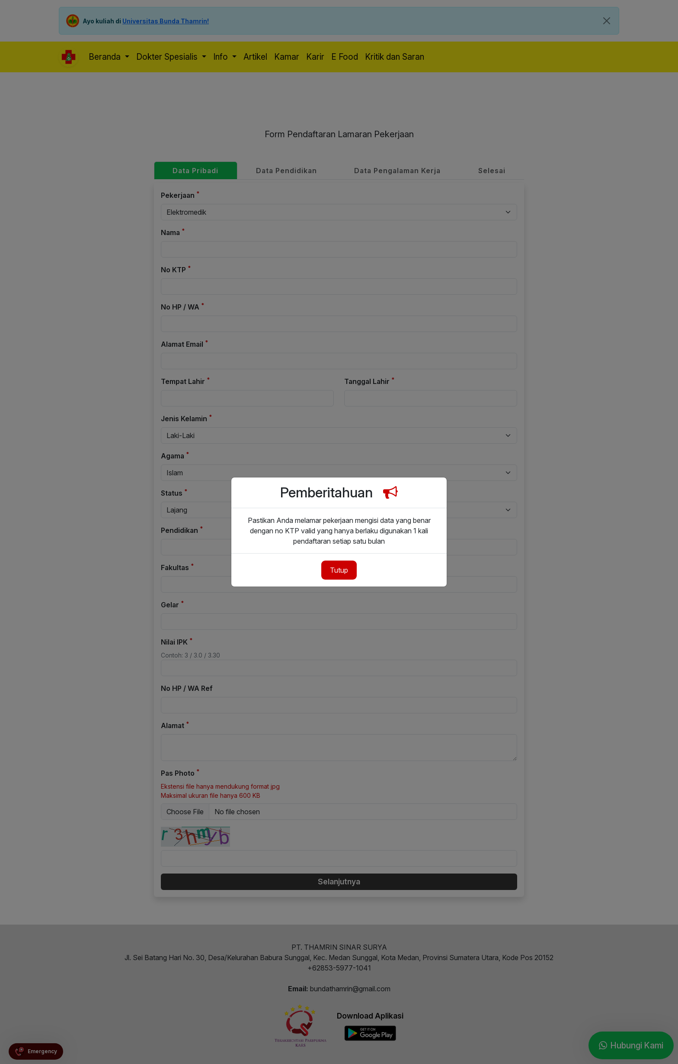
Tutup (339, 570)
